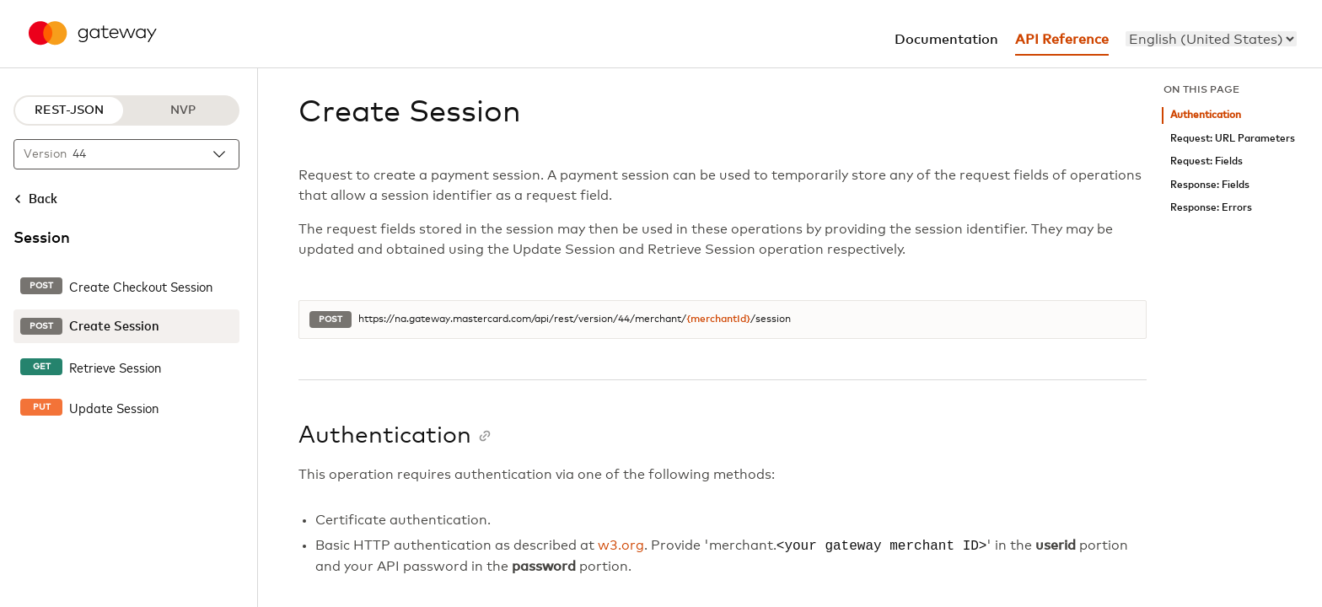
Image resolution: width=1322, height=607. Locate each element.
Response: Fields (1209, 185)
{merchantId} (718, 319)
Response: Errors (1211, 207)
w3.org (621, 546)
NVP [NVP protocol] (183, 110)
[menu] (1211, 38)
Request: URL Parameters (1232, 138)
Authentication (1205, 115)
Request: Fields (1206, 161)
